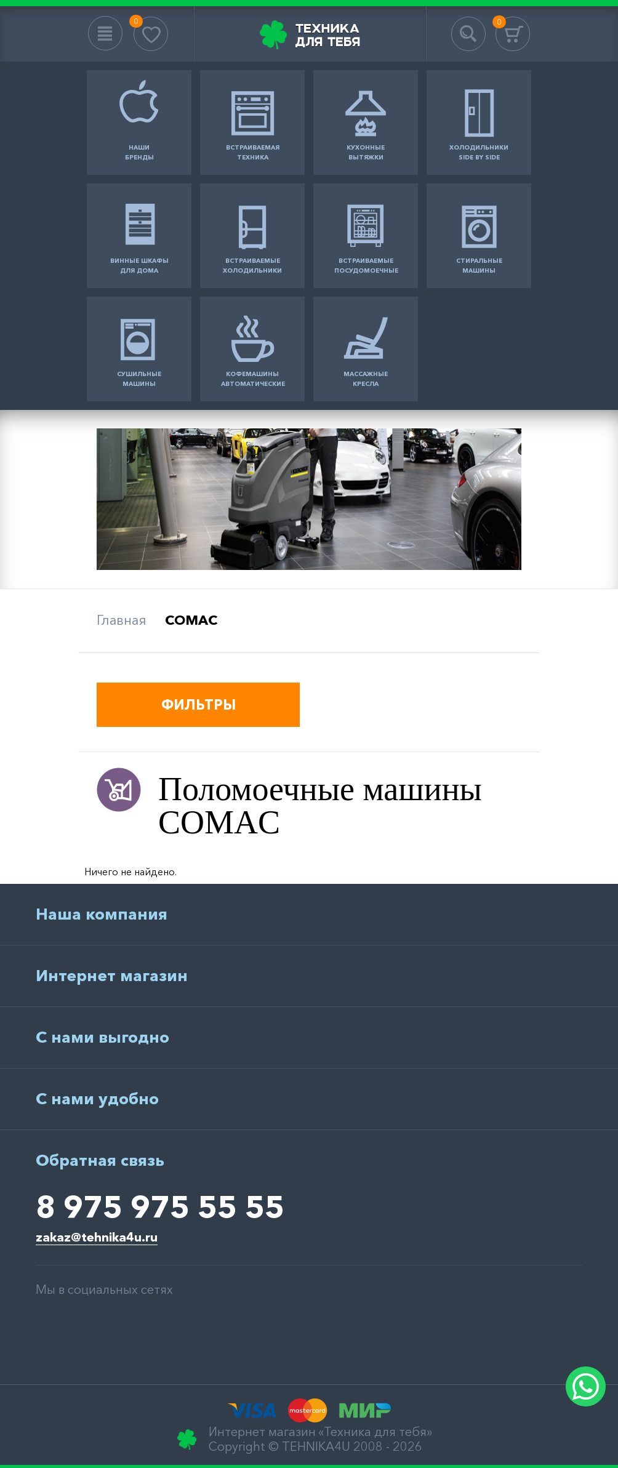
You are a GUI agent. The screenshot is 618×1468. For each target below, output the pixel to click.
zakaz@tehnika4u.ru (97, 1237)
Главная (121, 620)
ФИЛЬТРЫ (198, 704)
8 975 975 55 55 (160, 1206)
